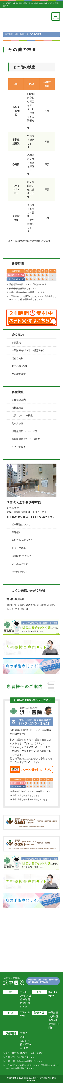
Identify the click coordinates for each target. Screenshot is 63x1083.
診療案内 (16, 342)
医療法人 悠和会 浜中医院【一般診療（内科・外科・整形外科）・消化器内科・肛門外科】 (16, 16)
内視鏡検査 (17, 407)
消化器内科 (17, 358)
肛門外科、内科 (19, 366)
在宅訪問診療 (19, 374)
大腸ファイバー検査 (22, 415)
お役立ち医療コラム (22, 540)
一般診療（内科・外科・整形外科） (28, 350)
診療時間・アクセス (22, 556)
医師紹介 (16, 532)
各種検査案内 (19, 399)
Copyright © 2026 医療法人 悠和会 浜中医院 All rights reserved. (31, 1079)
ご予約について (20, 572)
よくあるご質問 (20, 564)
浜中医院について (21, 524)
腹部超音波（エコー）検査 (24, 431)
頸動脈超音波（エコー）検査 (26, 439)
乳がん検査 (17, 423)
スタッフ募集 (19, 548)
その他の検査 (19, 447)
